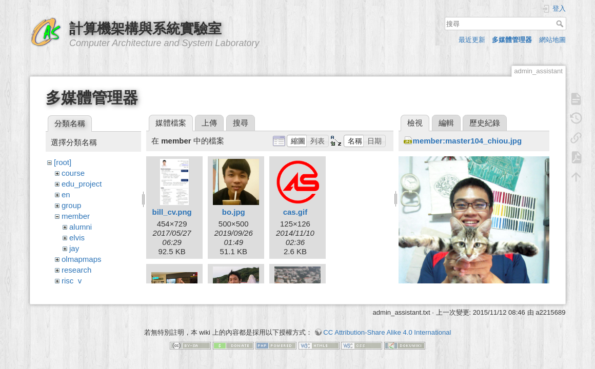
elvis (77, 237)
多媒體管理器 (512, 40)
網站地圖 (552, 40)
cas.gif (295, 212)
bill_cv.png (171, 212)
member (76, 216)
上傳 (209, 122)
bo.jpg (233, 212)
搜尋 (561, 23)
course (73, 173)
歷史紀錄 (484, 122)
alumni (80, 226)
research (76, 269)
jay (74, 248)
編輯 (446, 122)
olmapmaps (82, 259)
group (71, 205)
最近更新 (472, 40)
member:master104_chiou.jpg (467, 140)
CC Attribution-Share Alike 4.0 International (387, 327)
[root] (62, 162)
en (66, 194)
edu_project (82, 183)
